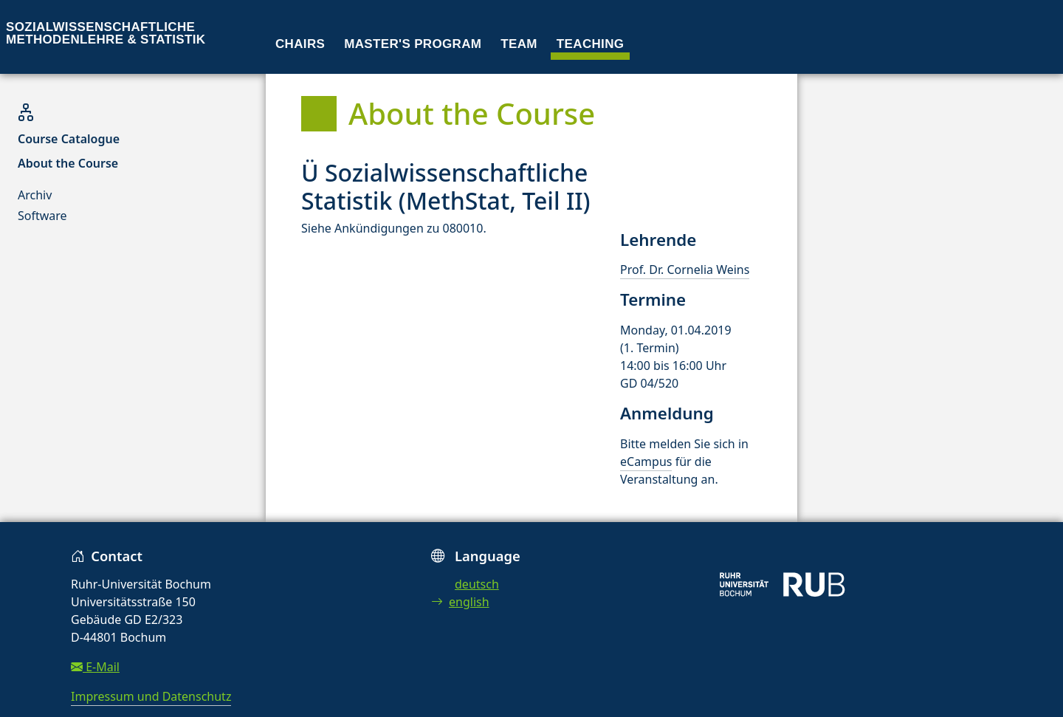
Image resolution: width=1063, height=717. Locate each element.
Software (42, 215)
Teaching (591, 44)
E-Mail (95, 667)
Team (518, 44)
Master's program (412, 44)
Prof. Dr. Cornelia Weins (684, 269)
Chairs (300, 44)
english (460, 602)
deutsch (477, 584)
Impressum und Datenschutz (151, 696)
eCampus (646, 461)
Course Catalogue (69, 139)
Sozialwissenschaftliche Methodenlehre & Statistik (105, 33)
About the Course (68, 163)
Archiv (35, 195)
